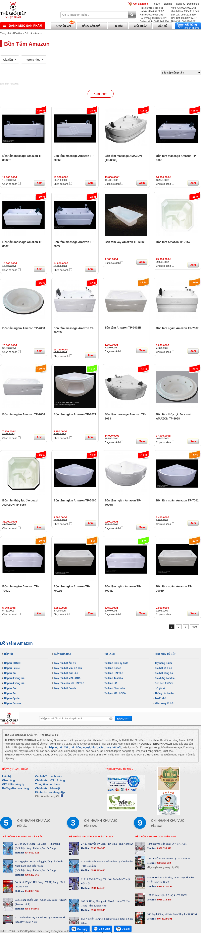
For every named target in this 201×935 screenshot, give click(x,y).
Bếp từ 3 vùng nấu (14, 678)
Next (194, 626)
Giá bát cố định (163, 668)
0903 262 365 (31, 874)
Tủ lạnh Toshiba (114, 678)
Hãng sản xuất (92, 25)
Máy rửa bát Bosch (65, 688)
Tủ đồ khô (160, 698)
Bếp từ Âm (10, 693)
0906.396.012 (163, 848)
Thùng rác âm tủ (164, 693)
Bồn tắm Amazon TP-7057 (173, 242)
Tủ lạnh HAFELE (114, 673)
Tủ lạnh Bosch (113, 668)
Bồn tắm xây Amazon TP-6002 (125, 242)
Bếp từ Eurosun (13, 703)
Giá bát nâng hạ (164, 673)
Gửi (123, 718)
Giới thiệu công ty (13, 784)
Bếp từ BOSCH (12, 663)
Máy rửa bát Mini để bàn (68, 668)
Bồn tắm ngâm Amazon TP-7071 (75, 414)
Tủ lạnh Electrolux (115, 688)
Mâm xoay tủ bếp (164, 703)
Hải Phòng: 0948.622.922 (153, 18)
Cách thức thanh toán (48, 776)
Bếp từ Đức (10, 688)
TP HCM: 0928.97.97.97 (184, 18)
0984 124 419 (97, 887)
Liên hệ (168, 3)
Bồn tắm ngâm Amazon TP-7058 (23, 328)
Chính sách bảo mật (47, 788)
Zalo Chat (102, 929)
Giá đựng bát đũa (165, 678)
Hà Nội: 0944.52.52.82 (152, 11)
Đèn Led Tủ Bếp (164, 683)
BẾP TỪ (8, 654)
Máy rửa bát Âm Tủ (65, 663)
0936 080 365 (97, 848)
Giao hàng (8, 780)
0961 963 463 (97, 870)
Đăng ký (180, 3)
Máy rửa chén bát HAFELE (69, 683)
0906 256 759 (163, 862)
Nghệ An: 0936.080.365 (183, 7)
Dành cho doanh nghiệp (50, 792)
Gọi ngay (79, 929)
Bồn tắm (17, 33)
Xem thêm (100, 93)
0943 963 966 (31, 890)
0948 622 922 (31, 852)
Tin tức (156, 3)
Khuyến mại (63, 25)
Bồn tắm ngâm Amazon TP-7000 (75, 500)
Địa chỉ (123, 929)
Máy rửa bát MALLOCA (67, 678)
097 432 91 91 (164, 918)
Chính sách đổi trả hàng (50, 780)
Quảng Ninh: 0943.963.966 (154, 21)
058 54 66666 (31, 908)
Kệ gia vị (160, 688)
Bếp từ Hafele (12, 668)
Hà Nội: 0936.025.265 (151, 14)
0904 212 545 (97, 910)
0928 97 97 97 (164, 886)
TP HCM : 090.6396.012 (184, 21)
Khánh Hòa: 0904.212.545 (185, 11)
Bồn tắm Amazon (34, 33)
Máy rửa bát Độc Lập (66, 673)
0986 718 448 (163, 899)
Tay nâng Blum (163, 663)
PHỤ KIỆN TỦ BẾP (165, 654)
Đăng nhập (193, 3)
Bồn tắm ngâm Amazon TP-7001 (177, 500)
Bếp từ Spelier (12, 698)
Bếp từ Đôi (10, 673)
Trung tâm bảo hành (47, 784)
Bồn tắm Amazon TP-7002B (123, 327)
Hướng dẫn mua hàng (15, 788)
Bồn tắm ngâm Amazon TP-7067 (177, 328)
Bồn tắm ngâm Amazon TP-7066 (23, 414)
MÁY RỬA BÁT (62, 654)
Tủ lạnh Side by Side (116, 663)
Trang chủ (5, 33)
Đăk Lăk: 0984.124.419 (183, 14)
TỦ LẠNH (110, 654)
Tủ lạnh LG (111, 683)
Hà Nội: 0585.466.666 (151, 7)
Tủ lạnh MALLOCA (115, 693)
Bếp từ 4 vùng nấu (14, 683)
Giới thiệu (140, 25)
